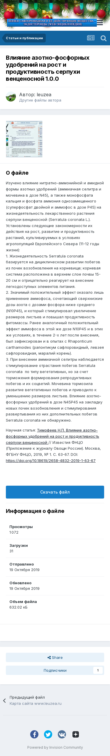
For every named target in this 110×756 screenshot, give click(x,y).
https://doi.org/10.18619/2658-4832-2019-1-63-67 (51, 460)
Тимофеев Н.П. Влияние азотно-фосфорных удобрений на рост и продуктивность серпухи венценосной (52, 436)
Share (55, 657)
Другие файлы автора (40, 100)
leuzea (44, 94)
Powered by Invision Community (55, 747)
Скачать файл (55, 491)
